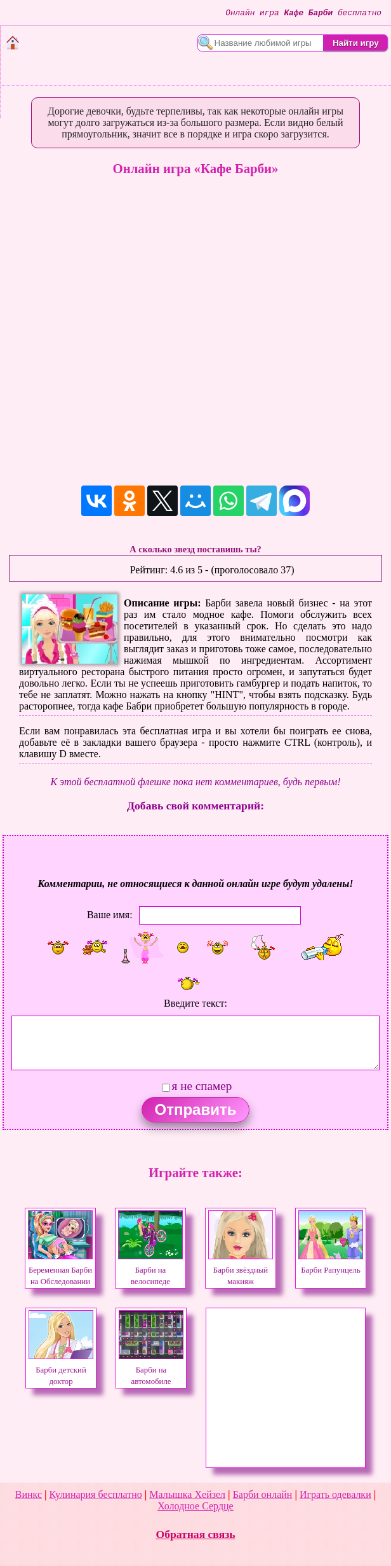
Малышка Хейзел (187, 1494)
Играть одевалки (335, 1494)
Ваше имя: (110, 914)
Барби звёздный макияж (240, 1270)
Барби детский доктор (61, 1370)
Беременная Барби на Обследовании (60, 1270)
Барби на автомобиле (151, 1370)
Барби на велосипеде (150, 1270)
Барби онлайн (263, 1494)
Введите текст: (195, 1003)
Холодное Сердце (195, 1505)
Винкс (28, 1494)
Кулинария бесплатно (96, 1494)
